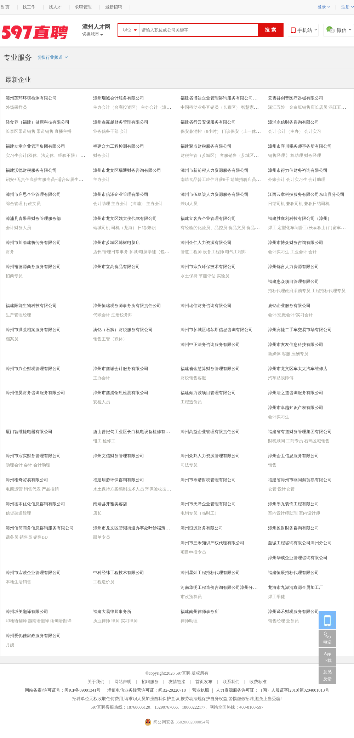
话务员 (12, 537)
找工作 (29, 7)
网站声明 (122, 681)
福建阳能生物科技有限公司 (31, 305)
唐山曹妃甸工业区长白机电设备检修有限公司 (135, 431)
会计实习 (312, 131)
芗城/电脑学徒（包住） (151, 251)
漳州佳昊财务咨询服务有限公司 (35, 392)
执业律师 (102, 620)
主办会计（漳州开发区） (165, 107)
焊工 (273, 227)
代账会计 (102, 314)
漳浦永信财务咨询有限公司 (293, 122)
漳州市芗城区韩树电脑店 (116, 242)
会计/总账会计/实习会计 (290, 314)
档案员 (12, 338)
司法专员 (189, 464)
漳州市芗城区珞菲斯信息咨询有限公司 (217, 329)
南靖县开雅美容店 (110, 503)
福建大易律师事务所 (112, 611)
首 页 (5, 7)
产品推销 (50, 489)
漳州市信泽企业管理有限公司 (120, 194)
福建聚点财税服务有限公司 (206, 146)
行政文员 (32, 203)
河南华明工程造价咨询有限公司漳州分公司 (221, 587)
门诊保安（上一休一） (244, 131)
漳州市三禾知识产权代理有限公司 (212, 542)
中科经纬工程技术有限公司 (118, 572)
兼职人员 (189, 203)
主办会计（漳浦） (128, 203)
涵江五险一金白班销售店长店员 (298, 107)
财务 (10, 251)
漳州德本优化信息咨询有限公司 (35, 503)
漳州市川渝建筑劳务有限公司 (33, 242)
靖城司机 (102, 227)
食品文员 (237, 227)
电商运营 (15, 489)
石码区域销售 (317, 440)
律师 (116, 620)
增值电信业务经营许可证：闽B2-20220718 (146, 690)
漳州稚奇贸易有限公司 (27, 479)
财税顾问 (277, 440)
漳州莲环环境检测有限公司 (31, 98)
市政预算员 (191, 596)
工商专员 (295, 440)
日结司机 (277, 203)
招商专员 (14, 275)
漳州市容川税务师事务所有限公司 (300, 146)
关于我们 (95, 681)
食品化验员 (257, 227)
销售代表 (33, 489)
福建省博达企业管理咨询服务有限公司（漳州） (225, 98)
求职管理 (83, 7)
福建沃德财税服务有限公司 (31, 170)
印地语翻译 (17, 620)
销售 (272, 464)
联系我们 (231, 681)
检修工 (109, 440)
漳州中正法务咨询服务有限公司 (210, 344)
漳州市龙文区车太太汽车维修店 (297, 368)
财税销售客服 (193, 377)
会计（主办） (291, 131)
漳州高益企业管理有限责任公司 (210, 431)
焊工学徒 (276, 596)
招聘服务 (150, 681)
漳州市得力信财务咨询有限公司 (297, 170)
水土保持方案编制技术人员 (119, 489)
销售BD (40, 537)
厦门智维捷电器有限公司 (29, 431)
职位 (127, 29)
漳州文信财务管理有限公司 (118, 455)
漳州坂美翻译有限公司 (27, 611)
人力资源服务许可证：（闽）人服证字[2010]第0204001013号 (272, 690)
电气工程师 (235, 251)
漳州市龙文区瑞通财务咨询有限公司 (127, 170)
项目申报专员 (193, 552)
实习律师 (129, 620)
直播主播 (63, 131)
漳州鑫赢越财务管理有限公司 (120, 122)
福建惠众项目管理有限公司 (293, 281)
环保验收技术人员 (162, 489)
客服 (286, 353)
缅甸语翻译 (61, 620)
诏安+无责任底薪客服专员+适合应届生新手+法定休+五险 (60, 179)
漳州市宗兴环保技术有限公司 (208, 266)
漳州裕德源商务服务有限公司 (33, 266)
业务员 (292, 620)
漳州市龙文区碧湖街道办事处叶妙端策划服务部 (137, 528)
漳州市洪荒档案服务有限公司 (33, 329)
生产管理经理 (18, 314)
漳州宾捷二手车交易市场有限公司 (300, 329)
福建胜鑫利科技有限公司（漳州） (300, 218)
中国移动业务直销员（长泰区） (211, 107)
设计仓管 (286, 489)
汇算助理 (295, 155)
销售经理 (277, 155)
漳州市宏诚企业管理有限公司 (33, 572)
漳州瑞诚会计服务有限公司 (118, 98)
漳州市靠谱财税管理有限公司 (208, 479)
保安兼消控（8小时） (201, 131)
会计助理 (316, 179)
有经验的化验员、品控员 (204, 227)
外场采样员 (16, 107)
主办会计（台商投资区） (117, 107)
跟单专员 (101, 537)
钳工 (98, 440)
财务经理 (312, 155)
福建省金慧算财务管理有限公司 (210, 368)
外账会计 (277, 179)
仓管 (273, 489)
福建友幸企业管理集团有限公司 (35, 146)
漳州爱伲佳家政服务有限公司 (33, 635)
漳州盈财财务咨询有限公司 (293, 528)
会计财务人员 (18, 227)
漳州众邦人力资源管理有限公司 (210, 455)
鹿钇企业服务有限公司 (289, 305)
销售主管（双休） (110, 338)
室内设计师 (309, 513)
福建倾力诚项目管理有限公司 (208, 392)
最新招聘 (113, 7)
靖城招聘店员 (243, 179)
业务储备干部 (106, 131)
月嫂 (10, 644)
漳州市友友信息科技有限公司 (295, 344)
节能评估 (208, 275)
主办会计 (101, 179)
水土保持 (190, 275)
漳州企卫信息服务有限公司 (293, 455)
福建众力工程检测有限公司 (118, 146)
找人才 (55, 7)
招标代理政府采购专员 (290, 290)
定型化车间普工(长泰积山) (303, 227)
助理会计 (15, 464)
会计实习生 (297, 179)
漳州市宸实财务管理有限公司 (33, 455)
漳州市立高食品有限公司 (116, 266)
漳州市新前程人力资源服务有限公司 (215, 170)
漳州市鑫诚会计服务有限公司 (120, 368)
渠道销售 (45, 131)
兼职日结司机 (317, 203)
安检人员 (101, 401)
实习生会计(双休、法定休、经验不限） (43, 155)
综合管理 (15, 203)
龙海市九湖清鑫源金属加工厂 (295, 587)
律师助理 (189, 620)
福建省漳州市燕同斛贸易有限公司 (300, 479)
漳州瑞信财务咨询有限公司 (206, 305)
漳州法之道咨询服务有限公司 (295, 392)
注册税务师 (121, 314)
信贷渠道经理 (18, 513)
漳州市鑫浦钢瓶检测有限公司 (120, 392)
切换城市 (92, 34)
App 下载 (327, 657)
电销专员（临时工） (200, 513)
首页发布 (203, 681)
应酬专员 (299, 353)
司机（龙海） (124, 227)
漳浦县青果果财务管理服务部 (33, 218)
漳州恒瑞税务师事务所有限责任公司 (127, 305)
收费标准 (258, 681)
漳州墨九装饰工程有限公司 (293, 503)
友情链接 (177, 681)
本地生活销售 (18, 581)
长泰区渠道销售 (21, 131)
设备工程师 (214, 251)
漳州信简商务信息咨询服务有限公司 (40, 528)
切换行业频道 (52, 57)
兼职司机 (295, 203)
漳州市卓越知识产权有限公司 (295, 407)
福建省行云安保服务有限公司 (208, 122)
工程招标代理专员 (329, 290)
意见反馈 (327, 675)
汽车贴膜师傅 (280, 377)
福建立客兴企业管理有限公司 (208, 218)
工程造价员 (191, 401)
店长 (97, 513)
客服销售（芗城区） (239, 155)
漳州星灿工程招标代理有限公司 (210, 572)
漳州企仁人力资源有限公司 (206, 242)
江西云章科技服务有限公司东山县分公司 (306, 194)
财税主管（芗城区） (200, 155)
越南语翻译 (39, 620)
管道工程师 (192, 251)
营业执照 (200, 690)
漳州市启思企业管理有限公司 (33, 194)
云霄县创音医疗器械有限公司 (295, 98)
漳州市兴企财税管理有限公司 (33, 368)
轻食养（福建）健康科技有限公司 (37, 122)
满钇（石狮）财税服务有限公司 (123, 329)
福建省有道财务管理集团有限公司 (300, 431)
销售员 (26, 537)
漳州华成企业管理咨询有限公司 (297, 557)
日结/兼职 (147, 227)
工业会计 (299, 251)
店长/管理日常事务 (111, 251)
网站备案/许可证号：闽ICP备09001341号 (63, 690)
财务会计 (101, 155)
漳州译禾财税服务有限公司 (293, 611)
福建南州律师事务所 (200, 611)
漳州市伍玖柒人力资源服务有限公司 (215, 194)
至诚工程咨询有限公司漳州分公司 (300, 542)
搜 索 (270, 30)
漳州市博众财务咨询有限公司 (295, 242)
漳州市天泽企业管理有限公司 (208, 503)
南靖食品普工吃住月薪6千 (205, 179)
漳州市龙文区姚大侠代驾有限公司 (125, 218)
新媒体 (275, 353)
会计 (124, 131)
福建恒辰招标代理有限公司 (293, 572)
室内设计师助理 (283, 513)
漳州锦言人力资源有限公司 (293, 266)
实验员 (223, 275)
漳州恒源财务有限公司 (202, 528)
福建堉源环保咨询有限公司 (118, 479)
